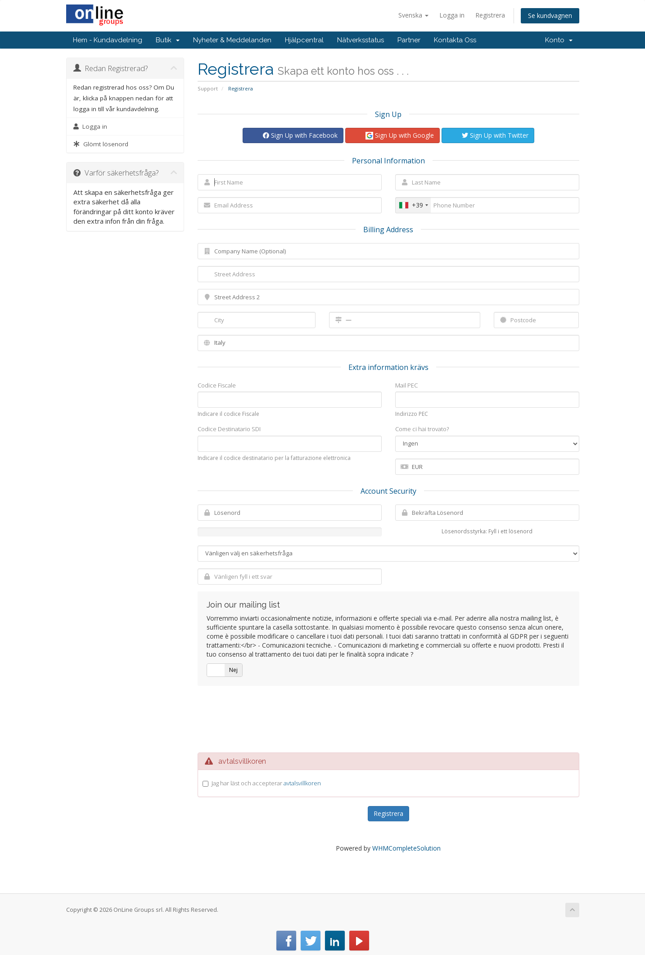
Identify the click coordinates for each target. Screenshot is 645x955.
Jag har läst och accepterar (266, 783)
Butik (168, 40)
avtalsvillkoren (302, 783)
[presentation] (388, 719)
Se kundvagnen (550, 15)
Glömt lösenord (100, 144)
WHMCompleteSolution (406, 848)
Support (208, 88)
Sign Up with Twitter (495, 135)
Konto (559, 40)
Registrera (490, 15)
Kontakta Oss (455, 40)
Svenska (413, 15)
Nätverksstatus (360, 40)
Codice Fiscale (217, 385)
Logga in (452, 15)
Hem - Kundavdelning (107, 40)
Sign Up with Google (399, 135)
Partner (408, 40)
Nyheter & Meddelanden (232, 40)
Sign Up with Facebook (300, 135)
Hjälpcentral (304, 40)
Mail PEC (406, 385)
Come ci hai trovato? (422, 429)
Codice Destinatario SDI (229, 429)
